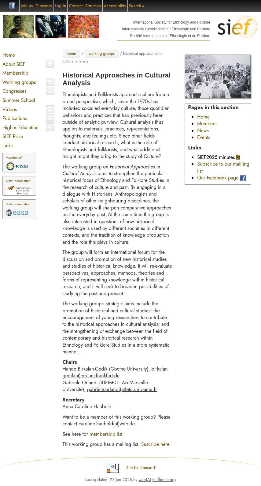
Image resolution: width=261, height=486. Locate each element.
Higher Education (20, 127)
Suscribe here (155, 444)
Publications (14, 118)
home (71, 53)
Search (137, 6)
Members (206, 123)
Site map (93, 6)
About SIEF (13, 64)
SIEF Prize (12, 136)
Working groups (19, 82)
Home (8, 54)
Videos (9, 109)
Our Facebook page (217, 177)
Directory (43, 6)
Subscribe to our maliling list (223, 167)
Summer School (18, 100)
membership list (106, 434)
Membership (15, 73)
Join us (27, 6)
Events (203, 137)
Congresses (14, 91)
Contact (76, 6)
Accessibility (115, 6)
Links (7, 145)
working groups (101, 53)
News (203, 130)
